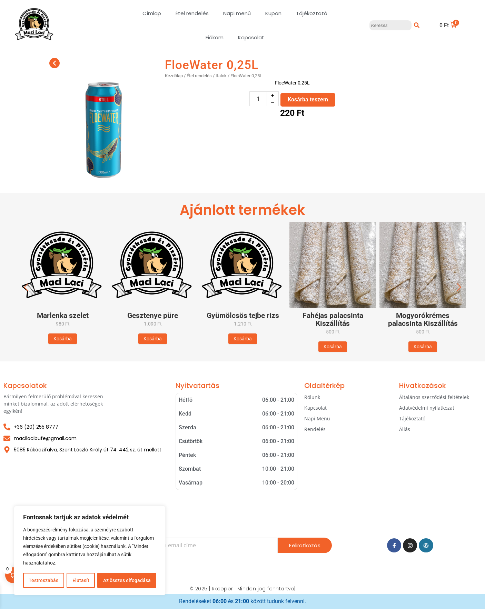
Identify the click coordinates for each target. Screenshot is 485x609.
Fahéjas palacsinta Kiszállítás (333, 320)
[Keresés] (390, 25)
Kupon (273, 13)
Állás (404, 429)
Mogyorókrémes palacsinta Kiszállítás (423, 320)
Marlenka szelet (63, 316)
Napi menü (237, 13)
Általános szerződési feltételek (434, 397)
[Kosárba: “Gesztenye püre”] (152, 339)
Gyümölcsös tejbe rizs (243, 316)
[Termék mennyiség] (258, 98)
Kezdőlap (174, 75)
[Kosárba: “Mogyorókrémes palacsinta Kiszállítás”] (422, 346)
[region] (90, 550)
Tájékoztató (311, 13)
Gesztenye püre (152, 316)
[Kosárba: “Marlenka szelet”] (62, 339)
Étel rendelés (192, 13)
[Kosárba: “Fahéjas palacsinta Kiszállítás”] (332, 346)
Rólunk (312, 397)
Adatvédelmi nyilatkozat (426, 408)
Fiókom (215, 37)
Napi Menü (317, 418)
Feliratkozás (304, 545)
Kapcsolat (251, 37)
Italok (221, 75)
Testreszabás (43, 580)
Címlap (151, 13)
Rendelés (315, 429)
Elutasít (80, 580)
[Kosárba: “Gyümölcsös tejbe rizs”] (242, 339)
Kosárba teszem (308, 99)
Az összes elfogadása (127, 580)
